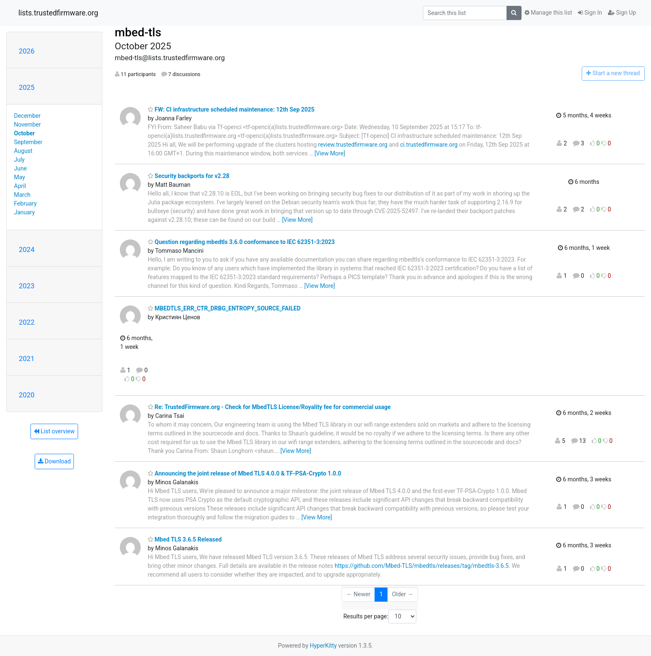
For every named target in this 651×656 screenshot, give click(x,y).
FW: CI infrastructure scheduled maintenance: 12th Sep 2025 (231, 109)
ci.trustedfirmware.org (429, 144)
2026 (27, 51)
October (24, 133)
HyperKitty (323, 645)
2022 (27, 322)
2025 (27, 87)
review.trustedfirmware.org (353, 144)
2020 (27, 395)
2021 (27, 358)
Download (54, 461)
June (20, 168)
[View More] (329, 153)
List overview (54, 431)
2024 (27, 249)
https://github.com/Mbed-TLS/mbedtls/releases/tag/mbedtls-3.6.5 (421, 565)
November (27, 124)
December (27, 115)
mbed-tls (138, 32)
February (25, 203)
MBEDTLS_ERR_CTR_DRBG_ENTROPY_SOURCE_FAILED (224, 308)
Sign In (590, 12)
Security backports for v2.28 (188, 176)
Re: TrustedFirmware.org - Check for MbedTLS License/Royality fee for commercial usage (269, 407)
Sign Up (622, 12)
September (28, 142)
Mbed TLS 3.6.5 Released (185, 539)
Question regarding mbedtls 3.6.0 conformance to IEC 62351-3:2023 (241, 242)
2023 (27, 286)
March (22, 194)
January (24, 212)
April (20, 186)
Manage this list (548, 12)
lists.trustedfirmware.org (58, 13)
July (19, 159)
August (23, 150)
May (19, 177)
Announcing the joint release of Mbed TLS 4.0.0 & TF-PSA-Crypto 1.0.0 (244, 473)
